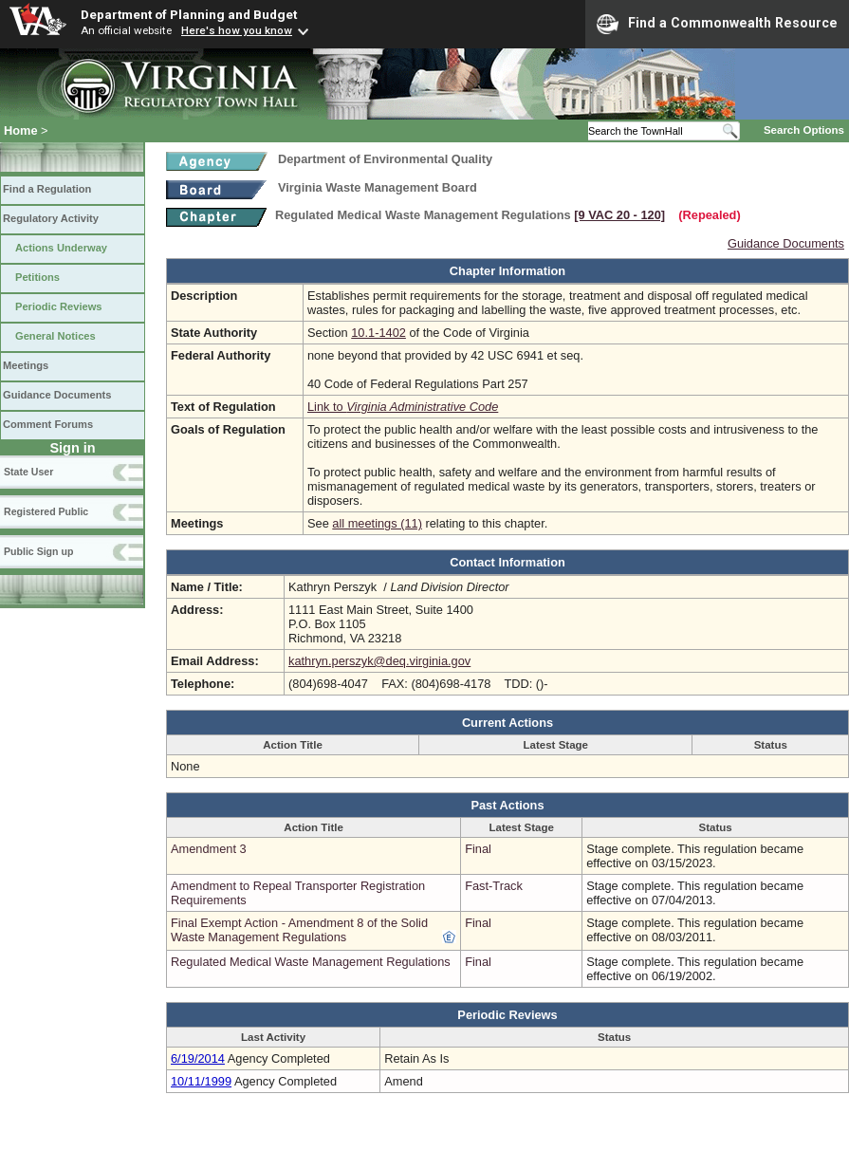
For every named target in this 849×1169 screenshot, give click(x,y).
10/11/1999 (201, 1081)
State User (28, 471)
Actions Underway (61, 247)
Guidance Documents (57, 394)
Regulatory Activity (51, 218)
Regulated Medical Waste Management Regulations (311, 962)
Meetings (25, 365)
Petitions (37, 277)
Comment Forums (48, 424)
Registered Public (46, 511)
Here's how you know (236, 30)
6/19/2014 (198, 1058)
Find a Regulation (47, 189)
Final (478, 849)
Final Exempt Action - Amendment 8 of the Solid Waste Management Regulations (299, 930)
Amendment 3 (209, 849)
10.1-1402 (378, 332)
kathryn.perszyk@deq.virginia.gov (379, 661)
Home (21, 130)
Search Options (804, 130)
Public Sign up (38, 551)
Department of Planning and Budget (189, 14)
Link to (402, 406)
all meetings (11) (377, 523)
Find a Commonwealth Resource (717, 23)
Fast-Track (494, 886)
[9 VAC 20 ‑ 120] (619, 215)
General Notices (55, 336)
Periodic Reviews (58, 306)
